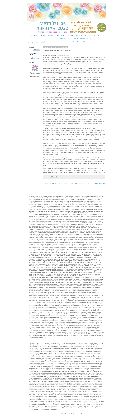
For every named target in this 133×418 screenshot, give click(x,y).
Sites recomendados (81, 35)
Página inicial (60, 35)
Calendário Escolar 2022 (79, 42)
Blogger (83, 414)
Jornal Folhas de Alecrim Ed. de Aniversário (59, 42)
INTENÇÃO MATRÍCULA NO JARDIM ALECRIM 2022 (41, 35)
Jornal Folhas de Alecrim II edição (36, 42)
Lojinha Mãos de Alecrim (63, 39)
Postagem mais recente (50, 183)
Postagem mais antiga (99, 183)
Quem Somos (69, 35)
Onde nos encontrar (94, 35)
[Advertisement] (34, 105)
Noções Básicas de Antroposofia (35, 57)
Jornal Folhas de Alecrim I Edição (80, 39)
